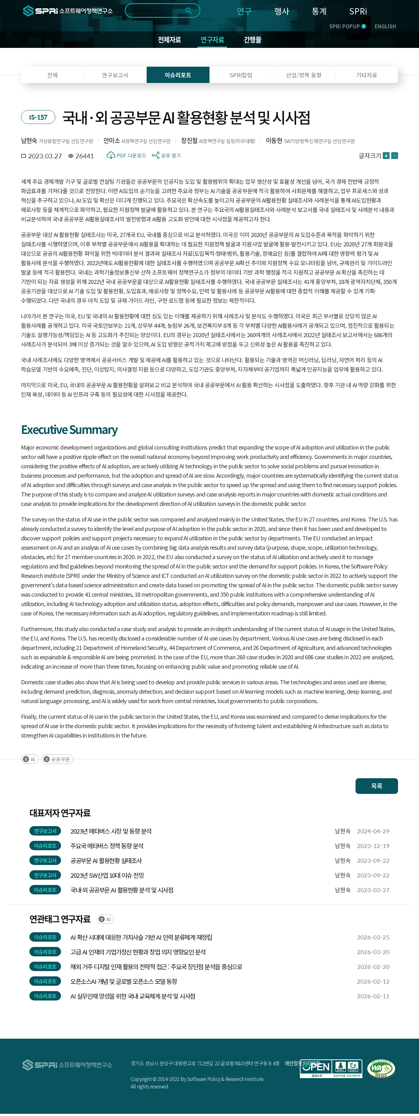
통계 (319, 11)
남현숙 (29, 142)
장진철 (189, 142)
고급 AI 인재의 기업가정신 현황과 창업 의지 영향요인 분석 (137, 954)
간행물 (255, 40)
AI (33, 761)
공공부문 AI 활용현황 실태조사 (106, 862)
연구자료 (212, 40)
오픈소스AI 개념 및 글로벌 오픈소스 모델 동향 (123, 983)
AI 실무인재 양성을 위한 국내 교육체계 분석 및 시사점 (132, 998)
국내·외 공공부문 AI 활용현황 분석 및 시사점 (121, 892)
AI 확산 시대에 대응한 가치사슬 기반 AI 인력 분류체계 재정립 (141, 939)
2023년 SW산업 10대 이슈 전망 (107, 877)
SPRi (358, 11)
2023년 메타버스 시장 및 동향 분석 (110, 833)
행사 (281, 11)
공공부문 (60, 761)
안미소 (111, 142)
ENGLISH (385, 26)
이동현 (274, 142)
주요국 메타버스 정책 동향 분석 (106, 847)
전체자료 (167, 40)
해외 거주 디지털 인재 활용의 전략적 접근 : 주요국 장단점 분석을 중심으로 (156, 968)
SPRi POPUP (347, 26)
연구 (244, 11)
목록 (376, 788)
